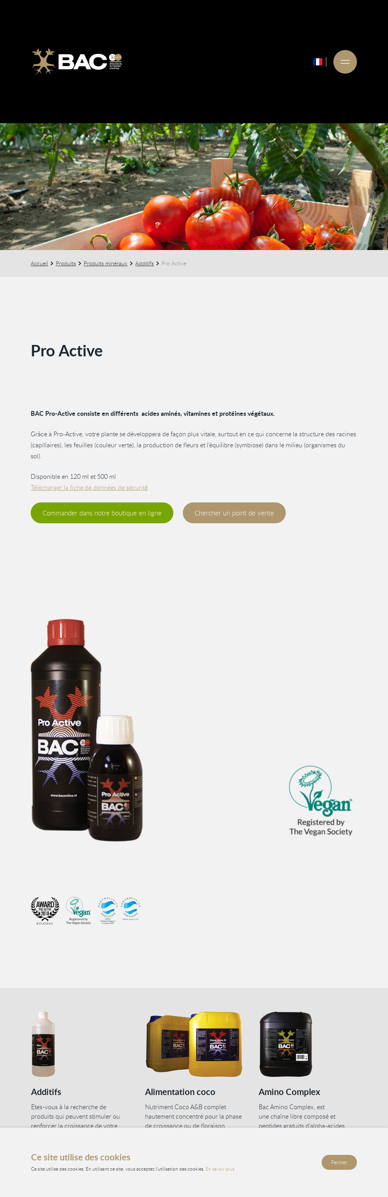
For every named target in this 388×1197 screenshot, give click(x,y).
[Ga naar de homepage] (76, 62)
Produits (66, 263)
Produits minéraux (106, 263)
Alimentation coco (180, 1092)
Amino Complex (289, 1092)
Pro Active (174, 263)
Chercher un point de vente (234, 512)
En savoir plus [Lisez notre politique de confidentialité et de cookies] (220, 1169)
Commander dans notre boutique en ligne (102, 512)
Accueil (39, 263)
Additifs (145, 263)
